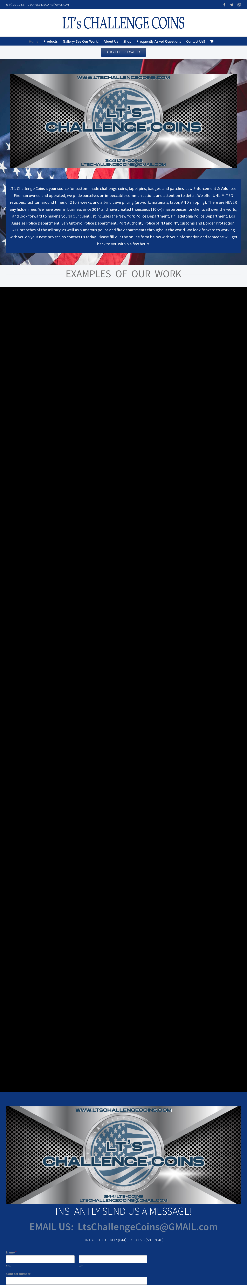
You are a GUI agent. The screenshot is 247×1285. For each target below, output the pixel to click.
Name (11, 641)
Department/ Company (23, 680)
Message (13, 714)
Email (11, 697)
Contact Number (18, 662)
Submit (15, 750)
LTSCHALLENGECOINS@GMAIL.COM (48, 4)
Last (81, 654)
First (8, 654)
